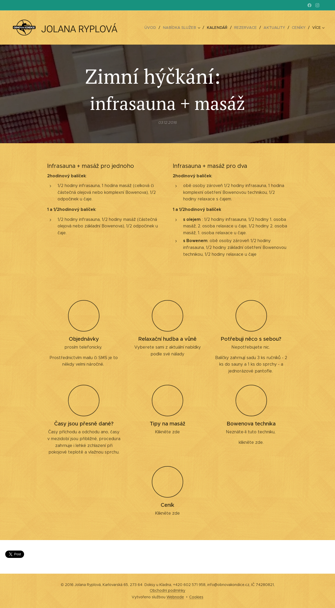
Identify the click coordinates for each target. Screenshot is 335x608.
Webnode (175, 597)
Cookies (196, 597)
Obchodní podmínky (167, 590)
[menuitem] (156, 27)
